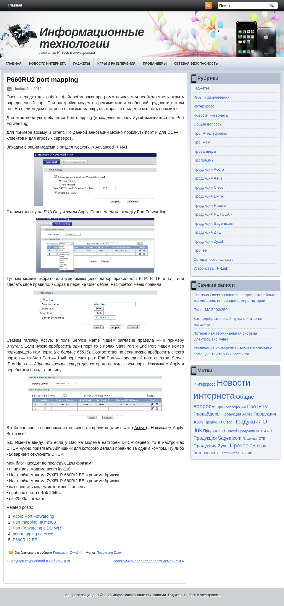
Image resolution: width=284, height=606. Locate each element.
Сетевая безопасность (196, 63)
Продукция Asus (207, 178)
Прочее (200, 250)
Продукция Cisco (208, 187)
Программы (203, 160)
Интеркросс (203, 106)
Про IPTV (201, 142)
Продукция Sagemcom (213, 223)
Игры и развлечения (116, 63)
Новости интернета (47, 63)
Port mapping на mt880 (34, 522)
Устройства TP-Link (210, 268)
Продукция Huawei (210, 205)
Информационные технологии (91, 37)
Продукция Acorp (208, 169)
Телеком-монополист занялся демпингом (147, 561)
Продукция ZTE (207, 232)
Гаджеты (81, 63)
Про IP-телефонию (210, 133)
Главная (15, 5)
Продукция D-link (208, 196)
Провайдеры (155, 63)
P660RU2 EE (25, 539)
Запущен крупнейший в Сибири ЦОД (39, 561)
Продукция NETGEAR (213, 214)
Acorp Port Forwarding (33, 516)
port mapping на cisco (33, 534)
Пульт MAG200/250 (210, 309)
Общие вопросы (207, 124)
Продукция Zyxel (65, 552)
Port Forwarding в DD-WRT (38, 528)
